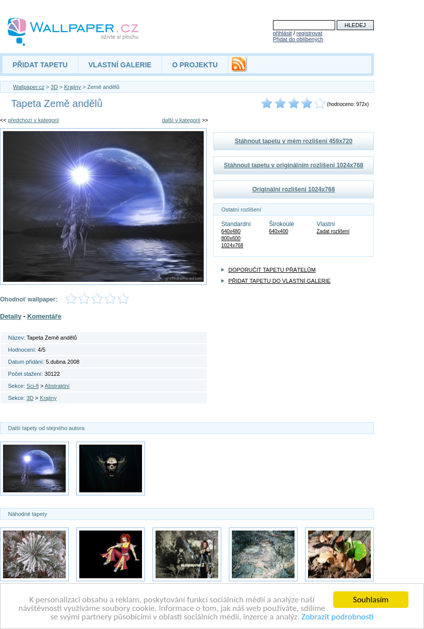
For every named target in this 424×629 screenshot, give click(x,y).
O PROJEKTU (195, 65)
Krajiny (72, 87)
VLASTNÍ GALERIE (120, 65)
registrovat (309, 33)
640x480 (230, 231)
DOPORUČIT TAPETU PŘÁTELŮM (272, 270)
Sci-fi (33, 386)
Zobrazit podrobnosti (338, 617)
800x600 (230, 238)
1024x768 (232, 245)
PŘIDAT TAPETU (40, 65)
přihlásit (282, 33)
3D (54, 87)
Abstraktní (57, 386)
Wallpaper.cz (29, 87)
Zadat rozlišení (333, 231)
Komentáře (44, 316)
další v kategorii (181, 120)
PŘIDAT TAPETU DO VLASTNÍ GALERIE (279, 281)
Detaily (11, 316)
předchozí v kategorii (33, 120)
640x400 (278, 231)
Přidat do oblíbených (298, 39)
